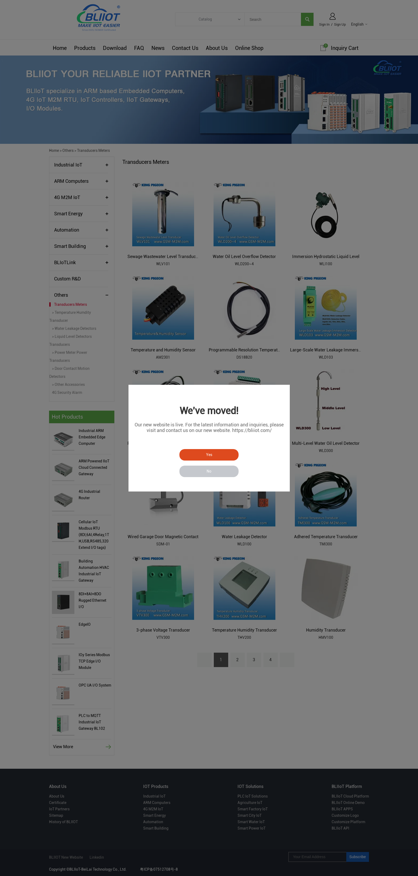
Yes (209, 455)
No (209, 471)
